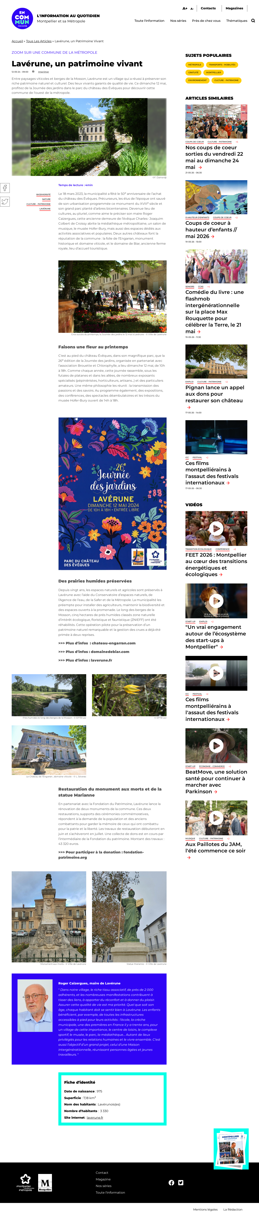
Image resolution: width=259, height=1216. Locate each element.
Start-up (190, 621)
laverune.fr (95, 1117)
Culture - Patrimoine (38, 204)
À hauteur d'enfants (197, 217)
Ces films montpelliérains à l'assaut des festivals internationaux (211, 709)
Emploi (189, 382)
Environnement (197, 80)
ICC (187, 457)
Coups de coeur (194, 142)
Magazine (103, 1179)
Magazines (234, 8)
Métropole (194, 65)
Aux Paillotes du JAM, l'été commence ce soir (215, 847)
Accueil (17, 41)
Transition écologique (198, 549)
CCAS (200, 287)
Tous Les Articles (39, 41)
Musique (190, 838)
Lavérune (45, 209)
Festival (197, 457)
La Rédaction (232, 1209)
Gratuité (193, 72)
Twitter (5, 201)
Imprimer (43, 71)
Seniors (189, 287)
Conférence (223, 549)
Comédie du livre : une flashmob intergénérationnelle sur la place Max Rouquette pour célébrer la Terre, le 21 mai (214, 311)
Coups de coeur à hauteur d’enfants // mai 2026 (211, 229)
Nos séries (178, 21)
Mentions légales (205, 1209)
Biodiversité (43, 194)
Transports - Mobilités (222, 65)
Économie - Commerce (212, 766)
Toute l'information (149, 21)
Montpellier (213, 72)
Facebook (5, 188)
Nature (46, 199)
